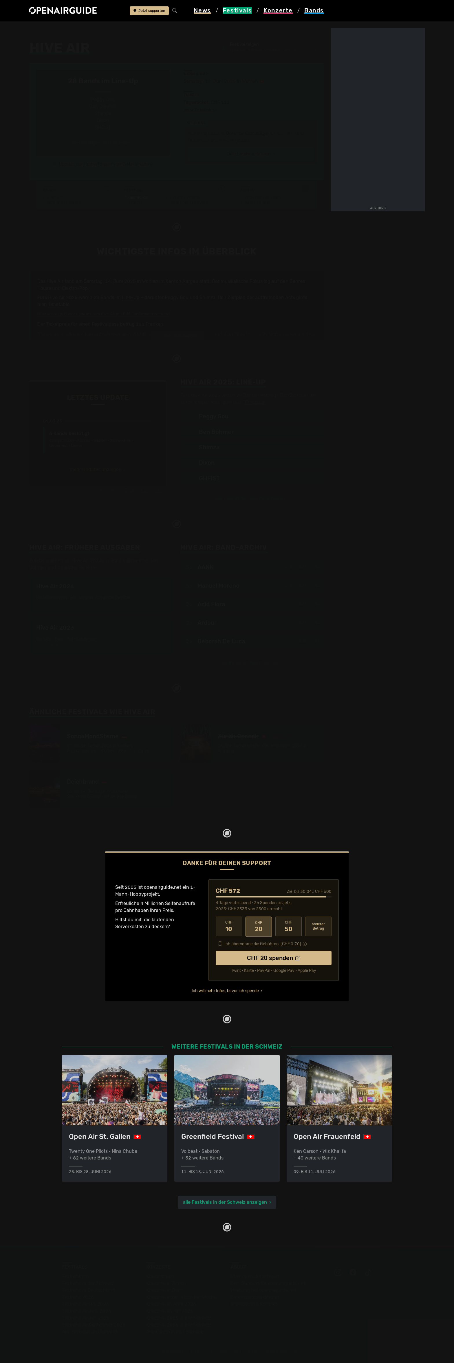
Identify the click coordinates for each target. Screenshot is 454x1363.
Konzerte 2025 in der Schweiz (178, 1317)
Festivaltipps (76, 1276)
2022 (289, 567)
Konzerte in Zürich (166, 1283)
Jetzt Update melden (144, 490)
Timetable (58, 304)
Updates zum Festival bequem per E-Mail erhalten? (106, 164)
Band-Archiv (257, 203)
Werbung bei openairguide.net (263, 1290)
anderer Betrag (318, 926)
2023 (302, 567)
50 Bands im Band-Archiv (250, 663)
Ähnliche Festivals (189, 203)
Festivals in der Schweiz (88, 1283)
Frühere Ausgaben (263, 198)
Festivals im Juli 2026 (85, 1317)
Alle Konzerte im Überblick (174, 1331)
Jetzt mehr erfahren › (251, 154)
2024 (315, 567)
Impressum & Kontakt (253, 1304)
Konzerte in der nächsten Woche (181, 1297)
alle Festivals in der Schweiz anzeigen (225, 1202)
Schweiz (90, 30)
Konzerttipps (160, 1276)
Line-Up (54, 198)
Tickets (135, 203)
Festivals (66, 30)
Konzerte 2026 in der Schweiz (178, 1324)
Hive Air (112, 30)
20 (259, 926)
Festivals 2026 (78, 1297)
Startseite (39, 30)
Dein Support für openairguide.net (267, 1283)
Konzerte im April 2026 (171, 1304)
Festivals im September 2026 (93, 1324)
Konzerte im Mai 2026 (169, 1310)
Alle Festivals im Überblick (90, 1331)
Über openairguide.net (254, 1276)
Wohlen (250, 81)
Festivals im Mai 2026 (85, 1304)
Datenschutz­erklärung (254, 1297)
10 (229, 926)
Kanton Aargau (182, 281)
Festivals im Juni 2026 (86, 1310)
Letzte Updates (185, 198)
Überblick (138, 198)
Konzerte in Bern (164, 1290)
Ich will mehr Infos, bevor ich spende (225, 990)
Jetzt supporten (149, 11)
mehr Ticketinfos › (200, 110)
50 (288, 926)
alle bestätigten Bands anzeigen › (103, 142)
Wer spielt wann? (64, 203)
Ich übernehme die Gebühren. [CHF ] (262, 943)
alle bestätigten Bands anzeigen (250, 498)
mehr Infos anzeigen (177, 336)
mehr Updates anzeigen (96, 469)
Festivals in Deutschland (88, 1290)
